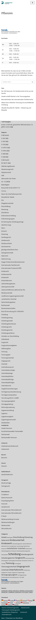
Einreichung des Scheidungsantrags (12, 222)
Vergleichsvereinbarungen (9, 389)
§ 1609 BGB (4, 154)
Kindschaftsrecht (6, 280)
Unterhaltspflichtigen (7, 382)
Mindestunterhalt (6, 293)
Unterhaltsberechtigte (8, 370)
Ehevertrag (4, 209)
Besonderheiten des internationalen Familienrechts (17, 99)
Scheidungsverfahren (8, 333)
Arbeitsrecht (5, 449)
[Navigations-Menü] (32, 2)
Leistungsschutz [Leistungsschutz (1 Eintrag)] (12, 546)
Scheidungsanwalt (7, 321)
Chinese (10, 604)
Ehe (2, 200)
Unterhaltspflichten (7, 376)
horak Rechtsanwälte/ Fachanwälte (12, 431)
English (12, 600)
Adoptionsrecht (6, 172)
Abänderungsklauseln (8, 166)
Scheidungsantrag (7, 317)
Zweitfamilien (5, 423)
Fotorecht (4, 504)
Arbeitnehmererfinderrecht (9, 446)
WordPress (19, 618)
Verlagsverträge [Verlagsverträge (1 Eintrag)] (20, 572)
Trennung (4, 351)
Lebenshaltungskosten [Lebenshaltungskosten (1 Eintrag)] (17, 543)
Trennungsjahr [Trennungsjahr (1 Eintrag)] (18, 563)
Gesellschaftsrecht (7, 474)
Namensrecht (25, 608)
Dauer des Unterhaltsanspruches (11, 194)
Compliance (5, 494)
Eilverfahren (5, 212)
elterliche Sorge (6, 225)
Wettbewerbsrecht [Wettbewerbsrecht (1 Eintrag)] (5, 577)
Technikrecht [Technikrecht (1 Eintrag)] (24, 560)
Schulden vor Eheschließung (10, 336)
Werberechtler (5, 525)
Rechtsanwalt (5, 305)
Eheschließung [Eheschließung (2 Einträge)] (18, 537)
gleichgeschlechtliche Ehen (9, 250)
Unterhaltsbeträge (7, 373)
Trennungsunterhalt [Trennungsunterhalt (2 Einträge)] (8, 567)
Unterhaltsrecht (6, 385)
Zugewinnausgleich (7, 416)
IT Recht (3, 516)
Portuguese (4, 602)
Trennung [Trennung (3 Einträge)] (10, 563)
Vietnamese (26, 602)
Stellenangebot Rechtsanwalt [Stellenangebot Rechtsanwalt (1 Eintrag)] (14, 560)
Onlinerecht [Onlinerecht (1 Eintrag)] (13, 551)
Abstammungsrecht (7, 169)
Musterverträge (6, 483)
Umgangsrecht (5, 361)
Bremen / (22, 590)
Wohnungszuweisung (8, 407)
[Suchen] (16, 82)
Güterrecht (4, 256)
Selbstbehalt (5, 339)
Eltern (3, 228)
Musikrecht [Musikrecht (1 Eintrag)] (3, 548)
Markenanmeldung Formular (10, 519)
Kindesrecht (5, 271)
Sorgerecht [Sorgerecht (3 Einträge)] (20, 558)
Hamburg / (12, 592)
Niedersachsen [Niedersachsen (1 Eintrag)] (28, 548)
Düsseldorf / (29, 590)
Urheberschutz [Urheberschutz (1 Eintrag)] (26, 570)
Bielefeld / (16, 590)
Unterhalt (4, 364)
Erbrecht (4, 231)
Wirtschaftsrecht (6, 528)
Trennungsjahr (5, 355)
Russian (16, 604)
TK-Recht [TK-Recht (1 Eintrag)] (30, 560)
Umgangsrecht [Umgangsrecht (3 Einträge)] (23, 566)
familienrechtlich (6, 243)
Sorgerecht (4, 342)
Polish (11, 602)
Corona (3, 191)
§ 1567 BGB (4, 141)
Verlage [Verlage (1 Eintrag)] (9, 572)
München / (18, 592)
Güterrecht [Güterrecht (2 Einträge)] (5, 540)
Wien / (31, 592)
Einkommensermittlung (8, 216)
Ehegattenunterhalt (7, 203)
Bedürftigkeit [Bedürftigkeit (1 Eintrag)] (10, 537)
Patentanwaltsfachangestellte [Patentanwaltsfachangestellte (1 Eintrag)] (23, 551)
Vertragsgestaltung (7, 404)
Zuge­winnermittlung (7, 410)
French (18, 600)
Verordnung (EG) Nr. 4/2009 (10, 398)
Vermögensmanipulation (9, 395)
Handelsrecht (5, 507)
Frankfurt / (5, 592)
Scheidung (4, 314)
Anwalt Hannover (6, 428)
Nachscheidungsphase (8, 302)
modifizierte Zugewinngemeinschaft (12, 296)
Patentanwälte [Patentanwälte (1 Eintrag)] (4, 554)
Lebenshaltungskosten (8, 284)
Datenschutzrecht (6, 497)
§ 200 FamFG (5, 160)
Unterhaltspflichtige (7, 379)
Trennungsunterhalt (7, 358)
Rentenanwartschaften (8, 308)
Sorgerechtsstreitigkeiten (9, 345)
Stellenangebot (6, 348)
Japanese (17, 602)
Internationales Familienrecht (10, 265)
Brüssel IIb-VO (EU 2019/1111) (10, 188)
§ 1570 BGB (4, 144)
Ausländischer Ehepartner (10, 612)
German (5, 600)
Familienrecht (5, 240)
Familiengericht (6, 237)
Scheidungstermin (7, 330)
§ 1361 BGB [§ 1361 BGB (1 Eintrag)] (21, 577)
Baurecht (4, 457)
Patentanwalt (5, 434)
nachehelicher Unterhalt (8, 299)
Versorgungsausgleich (8, 401)
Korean (3, 604)
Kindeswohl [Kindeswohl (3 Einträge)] (6, 543)
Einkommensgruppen (8, 219)
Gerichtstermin (6, 246)
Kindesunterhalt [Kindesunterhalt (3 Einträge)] (17, 540)
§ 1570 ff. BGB (5, 148)
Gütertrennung (6, 259)
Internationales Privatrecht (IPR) (11, 268)
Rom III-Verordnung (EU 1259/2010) (12, 311)
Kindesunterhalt (6, 274)
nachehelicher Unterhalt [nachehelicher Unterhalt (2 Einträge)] (16, 548)
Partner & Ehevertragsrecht (10, 608)
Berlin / (10, 590)
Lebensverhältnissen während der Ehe (13, 290)
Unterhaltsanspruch (7, 367)
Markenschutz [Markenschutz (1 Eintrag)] (26, 546)
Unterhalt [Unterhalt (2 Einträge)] (5, 570)
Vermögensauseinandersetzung (11, 392)
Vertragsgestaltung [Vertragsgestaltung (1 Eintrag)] (22, 575)
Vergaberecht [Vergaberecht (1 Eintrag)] (4, 572)
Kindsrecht (23, 612)
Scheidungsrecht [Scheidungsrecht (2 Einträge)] (27, 554)
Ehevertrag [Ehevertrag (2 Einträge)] (28, 537)
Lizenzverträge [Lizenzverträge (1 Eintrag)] (20, 546)
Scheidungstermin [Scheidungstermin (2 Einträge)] (8, 558)
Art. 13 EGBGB (5, 182)
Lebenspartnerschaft (7, 287)
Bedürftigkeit (5, 185)
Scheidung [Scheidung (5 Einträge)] (14, 554)
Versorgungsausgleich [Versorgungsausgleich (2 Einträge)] (9, 575)
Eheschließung (5, 206)
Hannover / (4, 590)
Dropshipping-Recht (7, 501)
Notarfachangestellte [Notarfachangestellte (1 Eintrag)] (6, 551)
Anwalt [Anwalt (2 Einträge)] (3, 537)
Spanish (24, 600)
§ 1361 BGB (4, 138)
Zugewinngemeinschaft (8, 419)
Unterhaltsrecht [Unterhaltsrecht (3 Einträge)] (16, 570)
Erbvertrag (4, 234)
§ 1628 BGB (4, 157)
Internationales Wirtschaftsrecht (11, 510)
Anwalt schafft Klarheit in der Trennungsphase (15, 96)
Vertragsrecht (5, 486)
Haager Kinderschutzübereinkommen (13, 262)
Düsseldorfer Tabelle (7, 197)
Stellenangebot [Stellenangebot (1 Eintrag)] (4, 560)
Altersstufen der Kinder (8, 178)
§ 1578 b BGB (5, 151)
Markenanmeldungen (8, 522)
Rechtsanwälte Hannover (9, 437)
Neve (2, 618)
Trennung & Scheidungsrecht (11, 610)
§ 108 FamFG (5, 135)
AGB (11, 127)
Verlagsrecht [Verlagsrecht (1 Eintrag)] (14, 572)
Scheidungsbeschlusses (8, 324)
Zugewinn (4, 413)
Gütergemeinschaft (7, 253)
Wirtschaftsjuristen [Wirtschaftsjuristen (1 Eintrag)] (14, 577)
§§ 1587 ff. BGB (6, 163)
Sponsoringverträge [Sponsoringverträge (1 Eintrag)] (29, 558)
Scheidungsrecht (6, 327)
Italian (30, 600)
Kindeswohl (5, 277)
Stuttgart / (25, 592)
